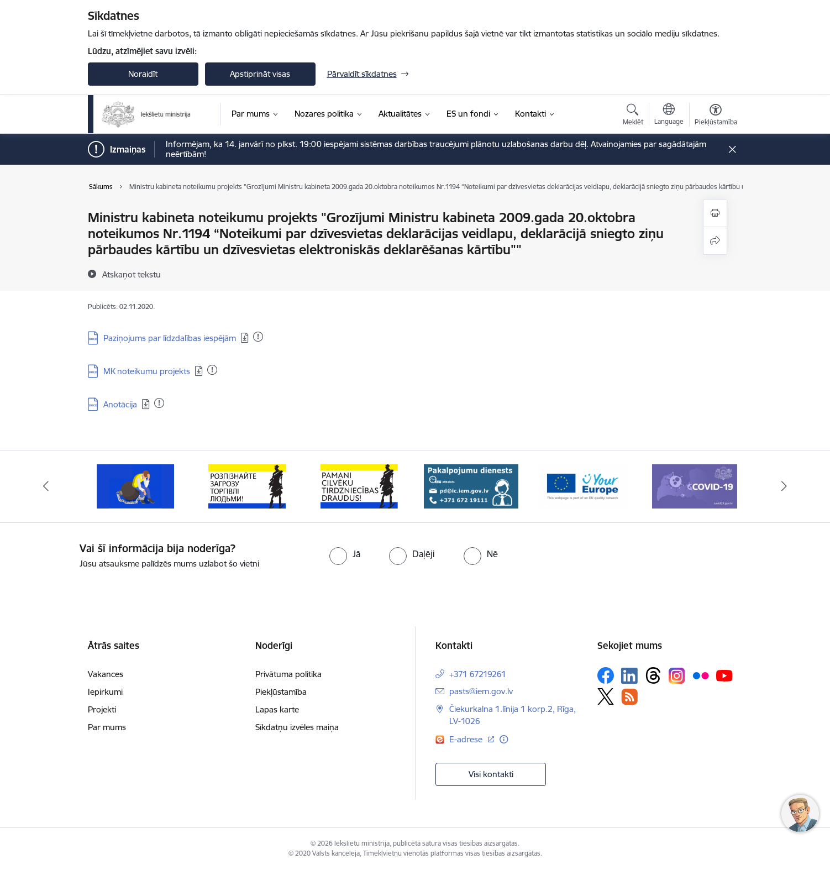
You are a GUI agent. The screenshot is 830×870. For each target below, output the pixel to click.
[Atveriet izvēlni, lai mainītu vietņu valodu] (669, 115)
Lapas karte (277, 709)
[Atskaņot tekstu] (131, 274)
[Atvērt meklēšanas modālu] (633, 116)
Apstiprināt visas (260, 74)
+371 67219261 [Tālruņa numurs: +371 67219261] (477, 674)
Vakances (105, 674)
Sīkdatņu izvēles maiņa (297, 727)
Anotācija (120, 404)
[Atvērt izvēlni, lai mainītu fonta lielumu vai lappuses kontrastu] (716, 116)
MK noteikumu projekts (146, 371)
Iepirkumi (105, 691)
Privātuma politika (288, 674)
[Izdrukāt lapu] (715, 213)
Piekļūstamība (281, 691)
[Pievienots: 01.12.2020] (258, 337)
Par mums (107, 727)
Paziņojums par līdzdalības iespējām (169, 338)
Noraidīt (142, 74)
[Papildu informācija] (504, 739)
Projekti (102, 709)
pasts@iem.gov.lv (481, 691)
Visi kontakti (491, 774)
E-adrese (467, 739)
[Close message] (732, 149)
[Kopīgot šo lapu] (715, 240)
